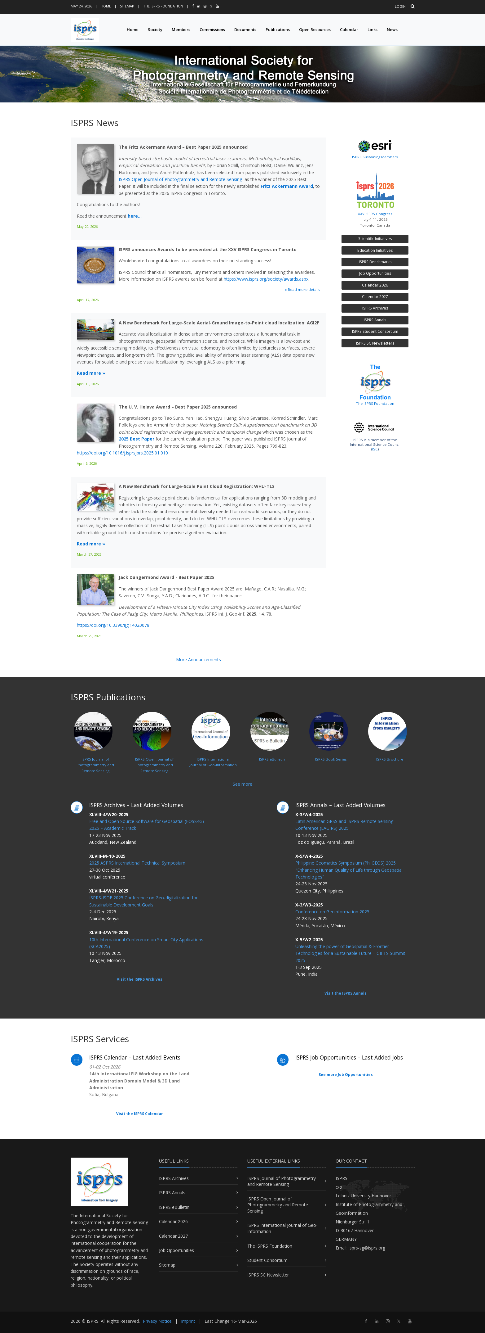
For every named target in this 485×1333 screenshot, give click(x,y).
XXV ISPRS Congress (375, 192)
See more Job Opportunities (346, 1074)
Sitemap (127, 6)
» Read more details (302, 289)
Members (181, 29)
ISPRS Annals (375, 320)
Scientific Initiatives (375, 238)
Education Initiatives (375, 250)
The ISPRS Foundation (163, 6)
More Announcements (198, 659)
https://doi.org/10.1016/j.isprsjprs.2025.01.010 (122, 453)
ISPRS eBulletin (174, 1207)
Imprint (188, 1321)
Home (106, 6)
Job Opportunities (375, 273)
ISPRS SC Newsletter (268, 1275)
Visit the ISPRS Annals (345, 993)
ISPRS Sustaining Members (375, 157)
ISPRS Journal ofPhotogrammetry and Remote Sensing (94, 751)
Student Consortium (267, 1260)
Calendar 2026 (375, 285)
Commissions (212, 29)
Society (155, 29)
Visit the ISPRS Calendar (139, 1113)
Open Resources (315, 29)
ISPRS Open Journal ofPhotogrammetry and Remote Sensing (153, 751)
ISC (375, 449)
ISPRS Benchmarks (375, 261)
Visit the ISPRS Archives (139, 979)
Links (372, 29)
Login (400, 6)
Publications (278, 29)
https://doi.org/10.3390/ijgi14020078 (113, 625)
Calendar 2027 (375, 296)
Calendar (349, 29)
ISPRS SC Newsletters (375, 343)
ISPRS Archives (375, 308)
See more (242, 784)
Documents (245, 29)
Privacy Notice (157, 1321)
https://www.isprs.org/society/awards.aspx (266, 279)
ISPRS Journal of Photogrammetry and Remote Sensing (281, 1181)
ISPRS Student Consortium (375, 331)
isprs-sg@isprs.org (367, 1248)
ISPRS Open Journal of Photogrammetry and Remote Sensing (180, 179)
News (392, 29)
